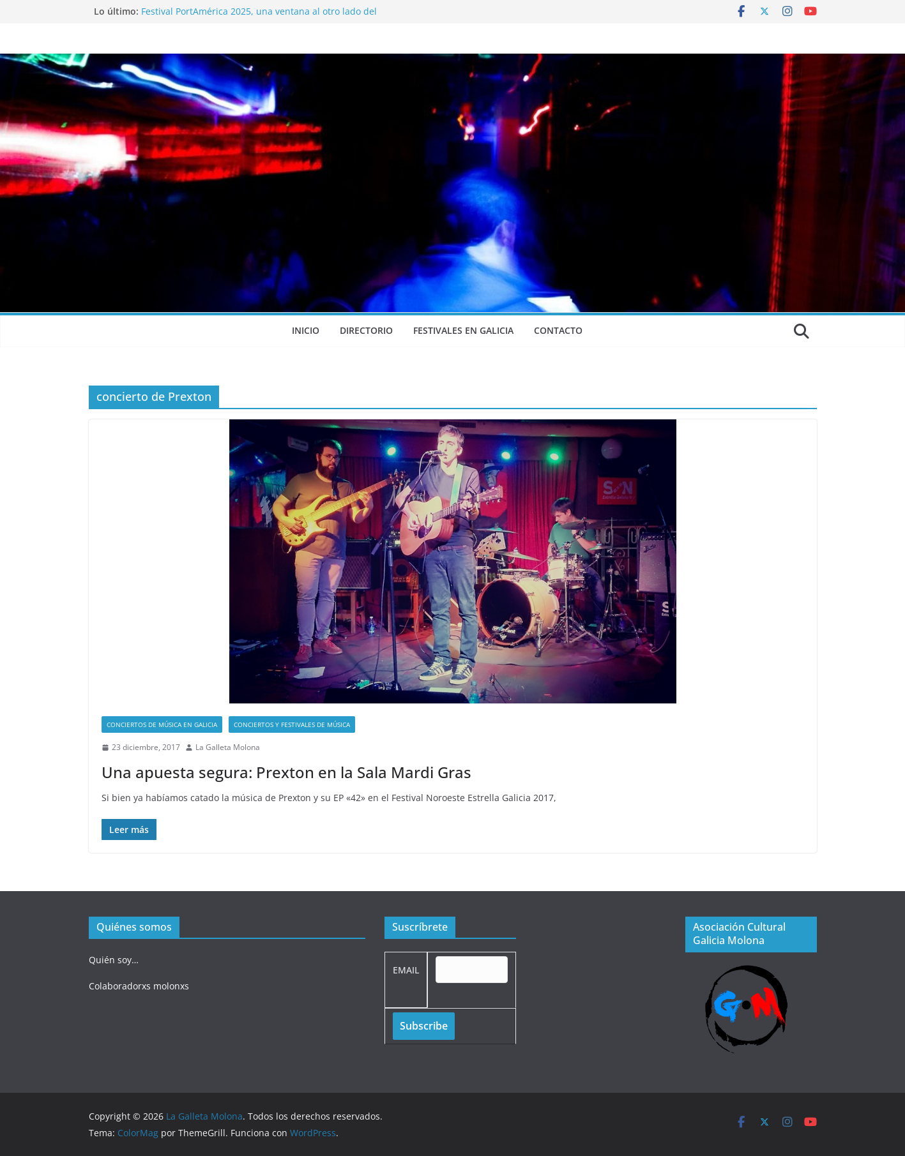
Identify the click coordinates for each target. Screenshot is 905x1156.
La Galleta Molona (227, 747)
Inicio (305, 330)
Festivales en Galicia (463, 330)
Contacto (558, 330)
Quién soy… (114, 960)
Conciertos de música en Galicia (162, 724)
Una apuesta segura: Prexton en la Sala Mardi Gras (286, 772)
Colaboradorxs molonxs (139, 986)
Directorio (366, 330)
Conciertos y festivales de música (292, 724)
